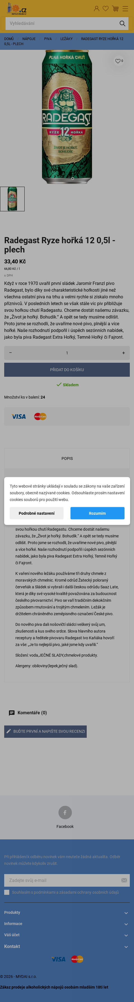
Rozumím (97, 513)
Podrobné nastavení (37, 513)
